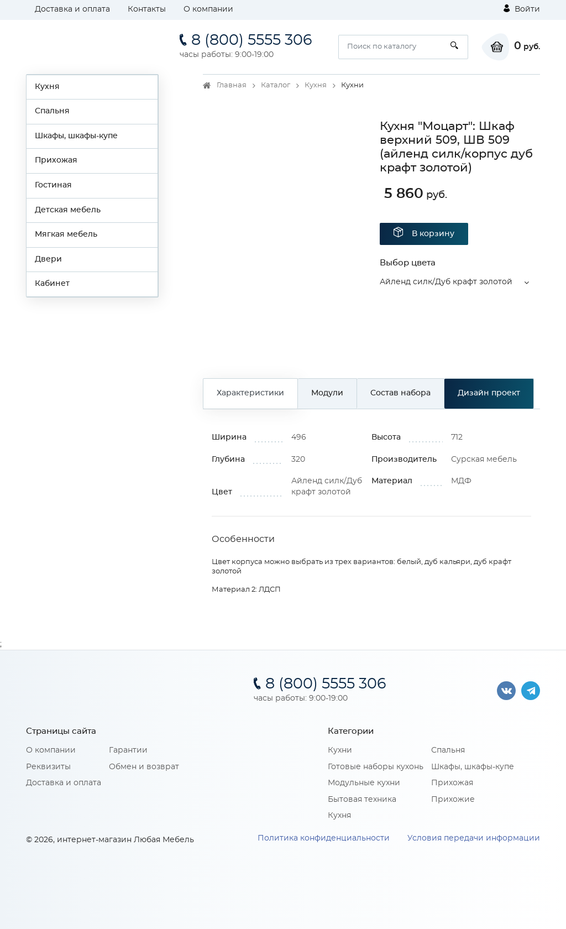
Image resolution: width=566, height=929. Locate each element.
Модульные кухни (364, 783)
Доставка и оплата (72, 9)
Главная (232, 85)
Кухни (340, 750)
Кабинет (52, 284)
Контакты (147, 9)
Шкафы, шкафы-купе (76, 136)
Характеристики (250, 393)
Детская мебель (68, 210)
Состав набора (400, 393)
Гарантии (128, 750)
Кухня (47, 87)
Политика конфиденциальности (324, 838)
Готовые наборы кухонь (375, 767)
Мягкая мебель (66, 234)
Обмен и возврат (144, 767)
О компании (208, 9)
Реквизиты (48, 767)
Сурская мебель (484, 459)
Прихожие (453, 799)
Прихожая (56, 160)
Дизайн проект (489, 393)
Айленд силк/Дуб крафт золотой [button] (446, 282)
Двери (48, 259)
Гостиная (53, 185)
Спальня (52, 111)
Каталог (275, 85)
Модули (327, 393)
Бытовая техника (362, 799)
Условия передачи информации (473, 838)
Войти (522, 8)
